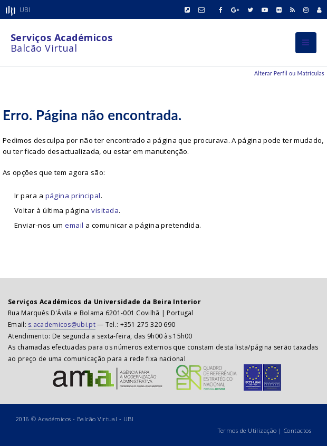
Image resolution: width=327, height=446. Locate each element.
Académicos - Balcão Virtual (77, 419)
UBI (128, 419)
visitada (105, 210)
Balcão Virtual (62, 42)
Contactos (297, 430)
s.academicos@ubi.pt (61, 324)
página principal (73, 195)
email (74, 225)
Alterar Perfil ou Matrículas (289, 73)
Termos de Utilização (247, 430)
